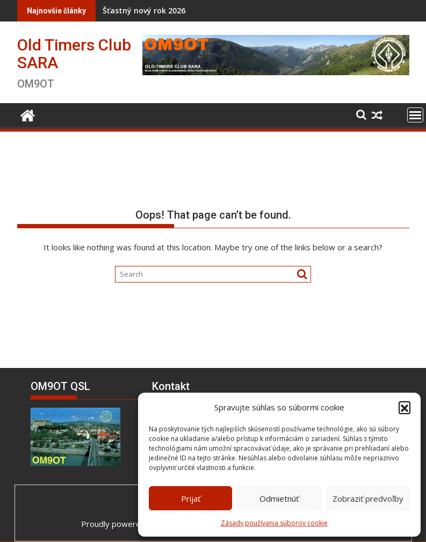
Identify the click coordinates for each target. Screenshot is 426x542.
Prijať (190, 498)
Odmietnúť (279, 498)
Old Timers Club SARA (74, 53)
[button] (404, 407)
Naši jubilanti (269, 10)
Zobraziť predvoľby (368, 498)
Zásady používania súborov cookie (274, 522)
